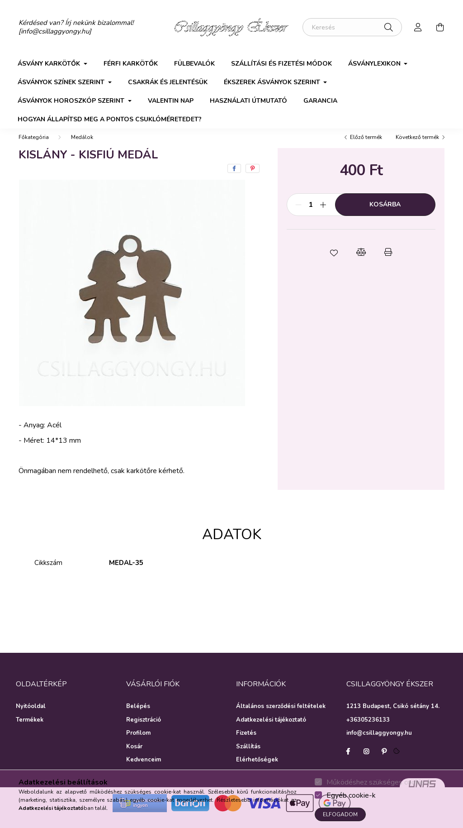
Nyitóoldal (31, 715)
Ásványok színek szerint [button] (62, 82)
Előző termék (366, 146)
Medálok (82, 146)
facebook (348, 760)
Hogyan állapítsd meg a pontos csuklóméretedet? (110, 119)
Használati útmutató (248, 100)
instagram (366, 760)
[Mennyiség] (311, 214)
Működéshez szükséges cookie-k (378, 782)
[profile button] (418, 27)
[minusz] (298, 213)
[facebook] (234, 177)
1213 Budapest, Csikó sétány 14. (392, 715)
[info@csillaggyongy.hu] (55, 31)
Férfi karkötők (131, 63)
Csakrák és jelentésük (168, 82)
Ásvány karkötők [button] (50, 63)
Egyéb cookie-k (351, 795)
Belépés (138, 715)
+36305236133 (368, 729)
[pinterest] (253, 177)
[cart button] (440, 27)
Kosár (134, 756)
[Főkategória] (34, 146)
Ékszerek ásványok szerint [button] (273, 82)
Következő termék (417, 146)
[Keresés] (352, 27)
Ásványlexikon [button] (375, 63)
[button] (334, 261)
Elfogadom (340, 814)
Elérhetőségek (257, 769)
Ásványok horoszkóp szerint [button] (72, 100)
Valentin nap (171, 100)
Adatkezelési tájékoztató (271, 729)
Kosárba (385, 213)
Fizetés (246, 742)
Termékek (29, 729)
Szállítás (248, 756)
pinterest (384, 760)
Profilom (138, 742)
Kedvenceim (143, 769)
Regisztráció (143, 729)
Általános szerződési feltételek (281, 715)
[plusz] (323, 213)
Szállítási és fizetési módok (281, 63)
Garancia (320, 100)
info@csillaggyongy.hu (379, 742)
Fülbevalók (194, 63)
